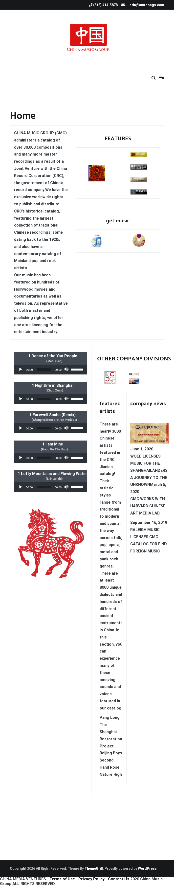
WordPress (147, 868)
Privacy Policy (91, 879)
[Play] (20, 369)
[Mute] (67, 369)
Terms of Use (62, 879)
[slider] (44, 369)
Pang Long (110, 717)
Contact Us (118, 879)
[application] (50, 369)
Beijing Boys (111, 753)
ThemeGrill (94, 868)
